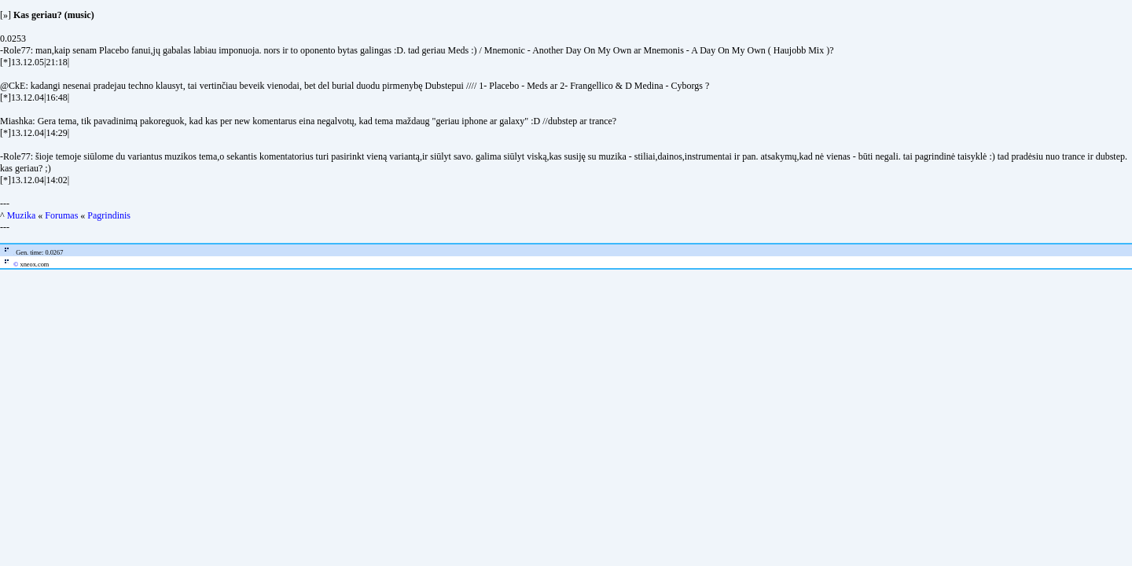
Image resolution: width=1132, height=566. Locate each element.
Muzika (21, 215)
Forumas (61, 215)
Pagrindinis (108, 215)
